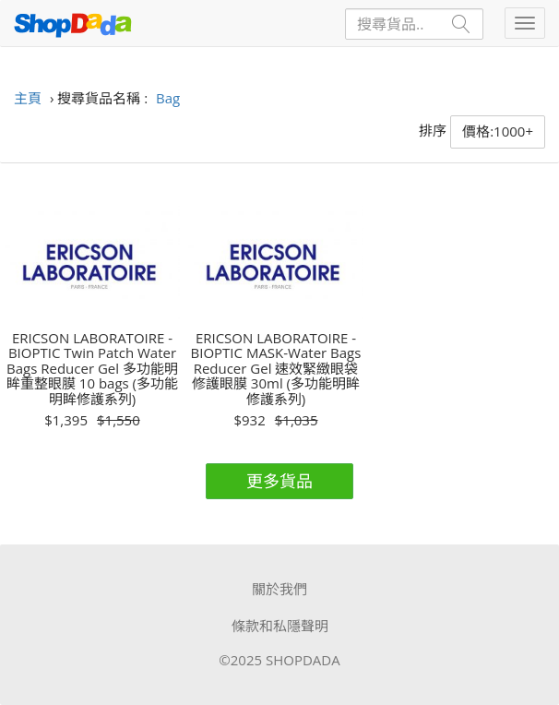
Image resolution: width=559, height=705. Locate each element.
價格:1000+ (497, 131)
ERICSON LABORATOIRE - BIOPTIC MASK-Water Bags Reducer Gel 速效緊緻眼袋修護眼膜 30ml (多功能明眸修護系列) (276, 368)
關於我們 (279, 589)
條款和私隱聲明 (280, 625)
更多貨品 (279, 481)
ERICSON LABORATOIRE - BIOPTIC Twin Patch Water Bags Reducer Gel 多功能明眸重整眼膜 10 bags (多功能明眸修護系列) (92, 368)
